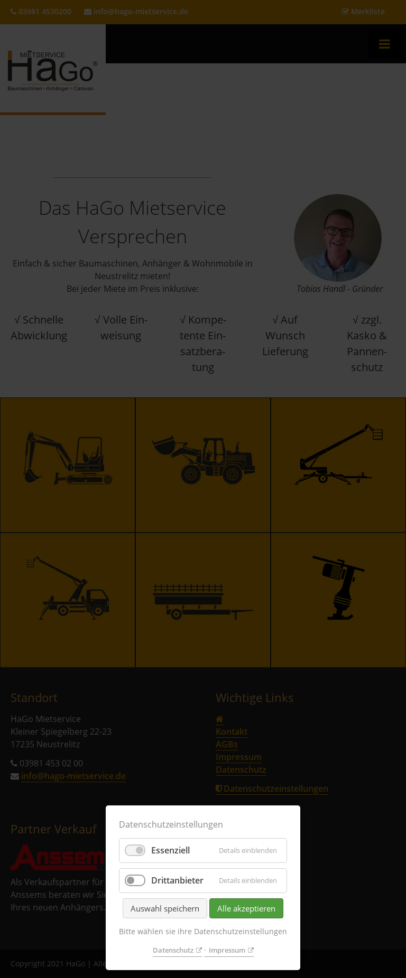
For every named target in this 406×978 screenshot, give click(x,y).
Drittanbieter (177, 880)
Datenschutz (173, 950)
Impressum (227, 950)
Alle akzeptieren (246, 908)
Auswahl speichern (165, 908)
